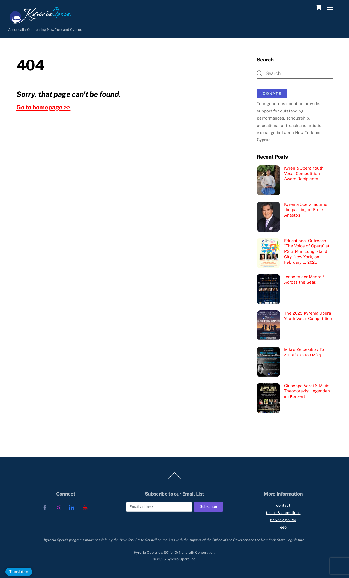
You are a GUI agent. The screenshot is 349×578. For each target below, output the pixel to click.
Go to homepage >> (43, 107)
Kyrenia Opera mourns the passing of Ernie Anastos (305, 210)
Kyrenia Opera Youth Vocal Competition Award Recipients (304, 173)
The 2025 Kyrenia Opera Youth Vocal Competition (308, 316)
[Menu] (329, 7)
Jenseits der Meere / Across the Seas (304, 279)
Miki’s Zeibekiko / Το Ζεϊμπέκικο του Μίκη (304, 352)
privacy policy (283, 519)
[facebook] (45, 507)
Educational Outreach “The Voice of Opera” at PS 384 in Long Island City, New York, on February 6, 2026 (306, 251)
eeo (283, 527)
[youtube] (85, 507)
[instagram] (58, 507)
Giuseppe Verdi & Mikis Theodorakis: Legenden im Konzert (307, 391)
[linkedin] (71, 507)
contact (283, 505)
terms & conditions (283, 512)
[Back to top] (174, 479)
